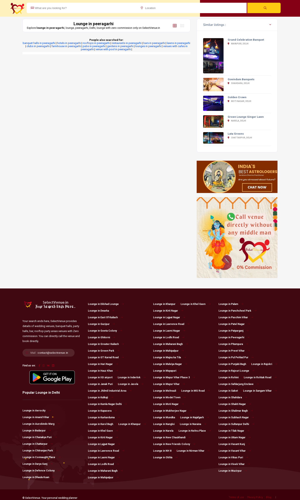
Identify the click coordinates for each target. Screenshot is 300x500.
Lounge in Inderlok (132, 377)
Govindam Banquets (241, 79)
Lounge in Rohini (231, 377)
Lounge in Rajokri (264, 364)
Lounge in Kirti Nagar (103, 437)
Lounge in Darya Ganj (37, 463)
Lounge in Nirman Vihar (193, 450)
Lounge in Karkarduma (104, 417)
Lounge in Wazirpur (233, 470)
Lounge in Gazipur (101, 324)
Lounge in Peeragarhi (234, 337)
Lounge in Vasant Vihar (235, 450)
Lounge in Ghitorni (101, 337)
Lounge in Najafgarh (194, 417)
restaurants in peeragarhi (126, 43)
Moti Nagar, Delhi (239, 101)
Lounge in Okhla (165, 457)
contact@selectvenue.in (53, 352)
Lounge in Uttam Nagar (235, 437)
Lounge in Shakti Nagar (235, 404)
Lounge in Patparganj (234, 330)
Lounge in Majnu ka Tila (169, 357)
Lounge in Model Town (169, 397)
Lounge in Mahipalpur (103, 477)
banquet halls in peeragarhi (39, 43)
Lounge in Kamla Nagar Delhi (107, 404)
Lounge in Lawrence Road (106, 450)
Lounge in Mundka (166, 417)
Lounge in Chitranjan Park (40, 450)
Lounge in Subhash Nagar (236, 417)
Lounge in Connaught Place (41, 457)
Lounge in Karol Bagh (103, 424)
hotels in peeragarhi (69, 43)
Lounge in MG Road (195, 390)
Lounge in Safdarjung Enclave (239, 384)
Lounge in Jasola (130, 384)
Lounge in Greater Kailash (106, 344)
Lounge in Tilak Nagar (234, 430)
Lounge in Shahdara (233, 397)
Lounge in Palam (231, 304)
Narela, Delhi (237, 121)
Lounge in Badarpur (36, 430)
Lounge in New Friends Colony (174, 444)
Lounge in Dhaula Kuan (38, 477)
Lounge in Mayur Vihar (169, 384)
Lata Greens (236, 133)
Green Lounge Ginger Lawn (246, 116)
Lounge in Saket (231, 390)
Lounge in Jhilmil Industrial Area (109, 390)
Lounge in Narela (166, 430)
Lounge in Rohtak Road (260, 377)
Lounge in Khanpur (132, 424)
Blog (268, 497)
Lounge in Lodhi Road (103, 464)
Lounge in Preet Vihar (234, 350)
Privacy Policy (255, 497)
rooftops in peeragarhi (96, 43)
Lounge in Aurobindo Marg (41, 423)
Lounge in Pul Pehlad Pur (236, 357)
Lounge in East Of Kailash (105, 317)
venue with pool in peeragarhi (113, 49)
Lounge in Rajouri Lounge (236, 370)
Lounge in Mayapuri (167, 370)
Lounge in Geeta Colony (105, 330)
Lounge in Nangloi (166, 424)
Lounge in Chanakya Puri (39, 437)
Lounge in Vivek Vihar (234, 464)
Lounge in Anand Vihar (38, 417)
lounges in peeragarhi (148, 46)
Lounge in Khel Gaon (103, 430)
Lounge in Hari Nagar (103, 364)
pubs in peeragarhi (94, 46)
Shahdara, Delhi (239, 83)
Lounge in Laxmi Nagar (104, 457)
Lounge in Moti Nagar (168, 404)
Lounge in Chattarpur (37, 443)
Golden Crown (237, 97)
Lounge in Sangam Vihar (260, 390)
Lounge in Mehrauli (167, 390)
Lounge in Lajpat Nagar (104, 444)
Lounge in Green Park (103, 350)
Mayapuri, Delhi (238, 44)
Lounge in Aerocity (36, 410)
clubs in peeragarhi (38, 46)
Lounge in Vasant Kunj (234, 444)
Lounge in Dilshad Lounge (106, 304)
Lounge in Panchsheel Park (237, 310)
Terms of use (236, 497)
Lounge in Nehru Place (195, 430)
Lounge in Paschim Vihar (236, 317)
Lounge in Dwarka (101, 310)
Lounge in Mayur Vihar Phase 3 (174, 377)
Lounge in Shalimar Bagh (236, 410)
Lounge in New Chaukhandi (172, 437)
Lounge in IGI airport (103, 377)
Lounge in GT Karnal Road (106, 357)
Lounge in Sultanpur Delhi (236, 424)
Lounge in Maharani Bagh (105, 470)
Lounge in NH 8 (165, 450)
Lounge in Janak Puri (103, 384)
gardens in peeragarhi (120, 46)
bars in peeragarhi (154, 43)
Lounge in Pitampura (233, 344)
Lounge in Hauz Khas (103, 370)
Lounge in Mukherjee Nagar (172, 410)
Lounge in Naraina (193, 424)
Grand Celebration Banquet (246, 39)
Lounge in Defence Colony (41, 470)
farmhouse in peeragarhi (66, 46)
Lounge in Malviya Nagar (170, 364)
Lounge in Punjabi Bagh (235, 364)
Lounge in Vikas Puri (233, 457)
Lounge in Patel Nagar (234, 324)
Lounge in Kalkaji (100, 397)
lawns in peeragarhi (178, 43)
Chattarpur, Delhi (240, 138)
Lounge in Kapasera (102, 410)
